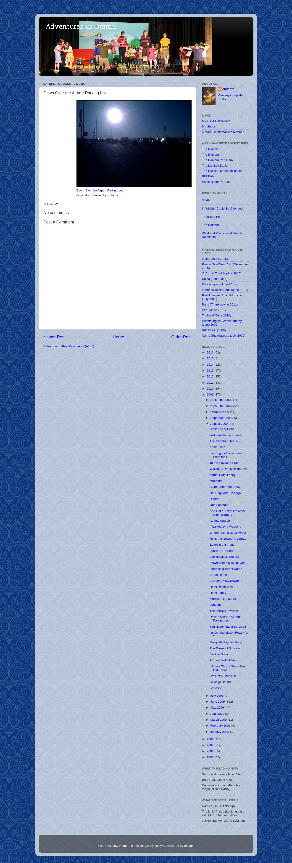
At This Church (220, 520)
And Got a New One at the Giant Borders (228, 512)
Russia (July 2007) (215, 330)
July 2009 (217, 695)
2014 (210, 364)
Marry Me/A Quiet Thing (226, 642)
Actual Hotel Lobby (222, 475)
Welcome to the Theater (226, 435)
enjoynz (160, 845)
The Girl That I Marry (224, 441)
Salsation (216, 688)
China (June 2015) (214, 279)
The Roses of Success (225, 648)
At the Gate (217, 447)
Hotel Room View (221, 587)
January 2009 (220, 731)
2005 (210, 757)
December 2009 (221, 399)
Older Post (181, 337)
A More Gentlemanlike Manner (223, 132)
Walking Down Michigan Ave (229, 468)
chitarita (112, 195)
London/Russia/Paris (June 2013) (225, 290)
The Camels (210, 149)
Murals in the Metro (223, 598)
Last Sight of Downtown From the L (226, 455)
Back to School (220, 654)
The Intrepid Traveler (224, 611)
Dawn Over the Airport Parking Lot (99, 190)
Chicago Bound (220, 682)
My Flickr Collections (216, 121)
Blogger (189, 845)
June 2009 (218, 701)
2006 (210, 751)
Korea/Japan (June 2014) (219, 284)
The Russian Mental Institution (223, 171)
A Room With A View (224, 660)
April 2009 (217, 713)
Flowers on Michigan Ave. (227, 562)
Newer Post (54, 337)
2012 (210, 376)
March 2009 (219, 719)
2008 (210, 739)
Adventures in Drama (81, 27)
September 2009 (222, 418)
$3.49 (206, 200)
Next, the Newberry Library (228, 538)
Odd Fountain (219, 505)
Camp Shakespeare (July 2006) (223, 335)
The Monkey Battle (215, 165)
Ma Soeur (209, 126)
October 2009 (220, 412)
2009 (210, 394)
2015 (210, 358)
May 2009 (217, 707)
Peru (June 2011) (214, 310)
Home (118, 337)
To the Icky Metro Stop (225, 463)
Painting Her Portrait (216, 181)
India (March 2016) (215, 258)
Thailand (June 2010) (216, 315)
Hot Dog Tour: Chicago (225, 493)
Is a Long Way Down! (224, 580)
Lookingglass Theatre (224, 556)
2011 (210, 382)
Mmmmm (216, 481)
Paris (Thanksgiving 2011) (220, 304)
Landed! (215, 604)
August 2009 (219, 423)
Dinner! (215, 499)
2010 (210, 388)
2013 (210, 370)
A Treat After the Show (225, 487)
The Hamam (210, 154)
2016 (210, 352)
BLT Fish (208, 176)
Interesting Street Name (226, 569)
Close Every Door (222, 429)
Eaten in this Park (222, 544)
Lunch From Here (222, 550)
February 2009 (220, 725)
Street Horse (218, 574)
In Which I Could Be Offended (222, 208)
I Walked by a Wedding (225, 526)
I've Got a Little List (223, 676)
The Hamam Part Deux (218, 160)
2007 (210, 745)
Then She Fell (211, 216)
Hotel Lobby (218, 593)
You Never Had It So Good (228, 626)
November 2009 (221, 405)
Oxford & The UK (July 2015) (222, 273)
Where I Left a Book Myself (228, 532)
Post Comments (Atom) (78, 346)
